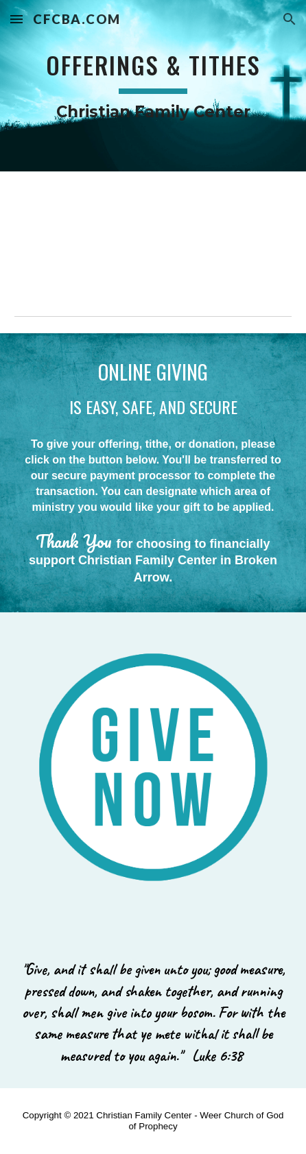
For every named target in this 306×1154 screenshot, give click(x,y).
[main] (152, 86)
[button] (16, 19)
